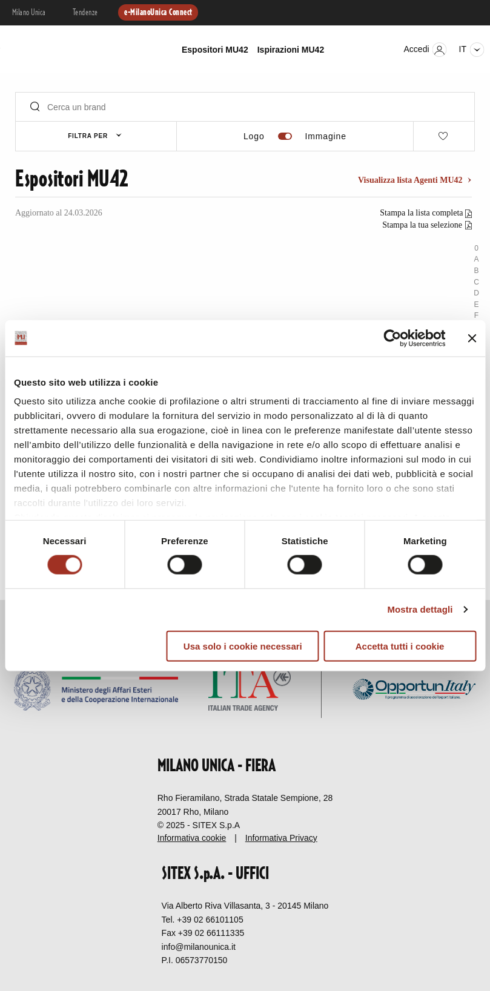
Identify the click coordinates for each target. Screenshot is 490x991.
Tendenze (85, 12)
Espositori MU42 (215, 49)
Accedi (425, 49)
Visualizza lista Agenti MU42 (411, 180)
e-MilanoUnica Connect (158, 12)
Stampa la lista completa (422, 212)
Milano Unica (29, 12)
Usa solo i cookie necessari (243, 646)
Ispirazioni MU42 (290, 49)
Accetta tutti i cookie (400, 646)
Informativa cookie (192, 838)
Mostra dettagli (419, 609)
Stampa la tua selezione (422, 224)
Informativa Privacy (281, 838)
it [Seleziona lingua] (471, 49)
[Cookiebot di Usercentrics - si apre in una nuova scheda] (392, 338)
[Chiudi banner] (472, 338)
